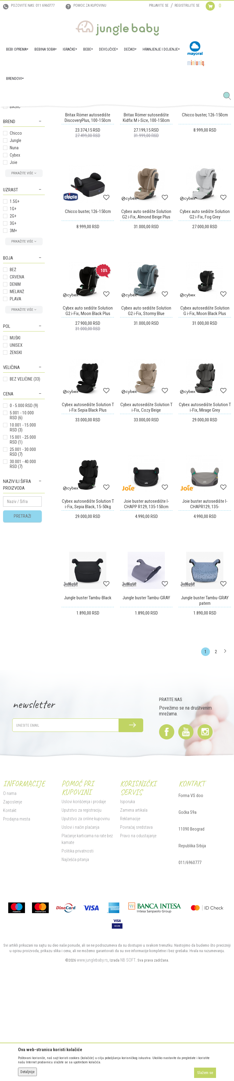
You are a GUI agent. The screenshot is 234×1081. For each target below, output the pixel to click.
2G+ (13, 321)
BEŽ (13, 374)
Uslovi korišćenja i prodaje (84, 906)
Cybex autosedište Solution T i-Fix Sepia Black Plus (88, 512)
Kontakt (9, 915)
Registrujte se (187, 5)
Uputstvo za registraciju (81, 915)
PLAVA (15, 404)
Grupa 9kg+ (16, 153)
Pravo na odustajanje (138, 940)
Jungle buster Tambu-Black (88, 703)
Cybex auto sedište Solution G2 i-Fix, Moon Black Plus (88, 415)
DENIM (15, 389)
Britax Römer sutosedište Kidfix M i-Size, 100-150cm (146, 222)
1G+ (13, 313)
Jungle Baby (12, 114)
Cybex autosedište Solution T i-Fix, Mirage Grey (205, 512)
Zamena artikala (133, 915)
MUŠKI (15, 443)
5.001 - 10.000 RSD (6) (22, 520)
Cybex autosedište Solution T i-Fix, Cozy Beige (146, 512)
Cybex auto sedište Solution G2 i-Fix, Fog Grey (205, 319)
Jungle (15, 245)
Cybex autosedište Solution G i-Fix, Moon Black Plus (204, 415)
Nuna (14, 252)
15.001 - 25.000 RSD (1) (23, 545)
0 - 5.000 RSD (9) (24, 510)
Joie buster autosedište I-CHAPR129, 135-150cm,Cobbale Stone (205, 612)
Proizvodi (33, 114)
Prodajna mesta (16, 924)
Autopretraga (135, 135)
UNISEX (16, 450)
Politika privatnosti (78, 956)
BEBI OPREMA (54, 114)
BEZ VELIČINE (25, 484)
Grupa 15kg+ (17, 160)
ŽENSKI (16, 457)
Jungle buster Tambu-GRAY (146, 703)
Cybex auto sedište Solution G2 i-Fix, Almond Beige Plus (146, 319)
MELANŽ (17, 396)
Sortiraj (160, 135)
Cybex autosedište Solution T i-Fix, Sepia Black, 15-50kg (88, 609)
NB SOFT (128, 1065)
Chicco (16, 238)
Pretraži (22, 621)
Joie (13, 267)
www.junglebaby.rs (92, 1065)
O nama (9, 898)
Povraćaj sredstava (136, 932)
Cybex (15, 260)
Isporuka (127, 906)
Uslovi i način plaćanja (80, 932)
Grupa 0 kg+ (18, 182)
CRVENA (17, 382)
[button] (229, 96)
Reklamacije (130, 923)
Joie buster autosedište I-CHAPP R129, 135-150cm (146, 609)
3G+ (13, 328)
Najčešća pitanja (75, 964)
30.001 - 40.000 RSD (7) (23, 569)
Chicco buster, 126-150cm (205, 220)
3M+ (13, 335)
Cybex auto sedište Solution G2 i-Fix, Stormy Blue (146, 415)
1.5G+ (15, 306)
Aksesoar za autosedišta (17, 171)
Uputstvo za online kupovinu (86, 923)
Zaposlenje (12, 907)
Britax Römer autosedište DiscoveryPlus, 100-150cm (88, 222)
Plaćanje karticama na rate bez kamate (87, 944)
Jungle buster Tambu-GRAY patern (205, 705)
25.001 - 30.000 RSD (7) (23, 557)
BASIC (15, 211)
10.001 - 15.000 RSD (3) (23, 532)
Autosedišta (77, 114)
